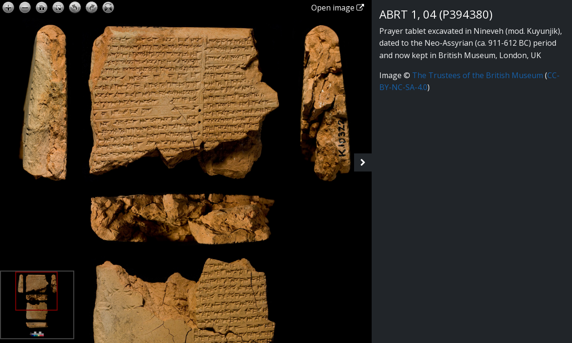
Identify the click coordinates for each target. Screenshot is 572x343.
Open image (337, 7)
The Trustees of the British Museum (477, 75)
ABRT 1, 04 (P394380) (436, 14)
